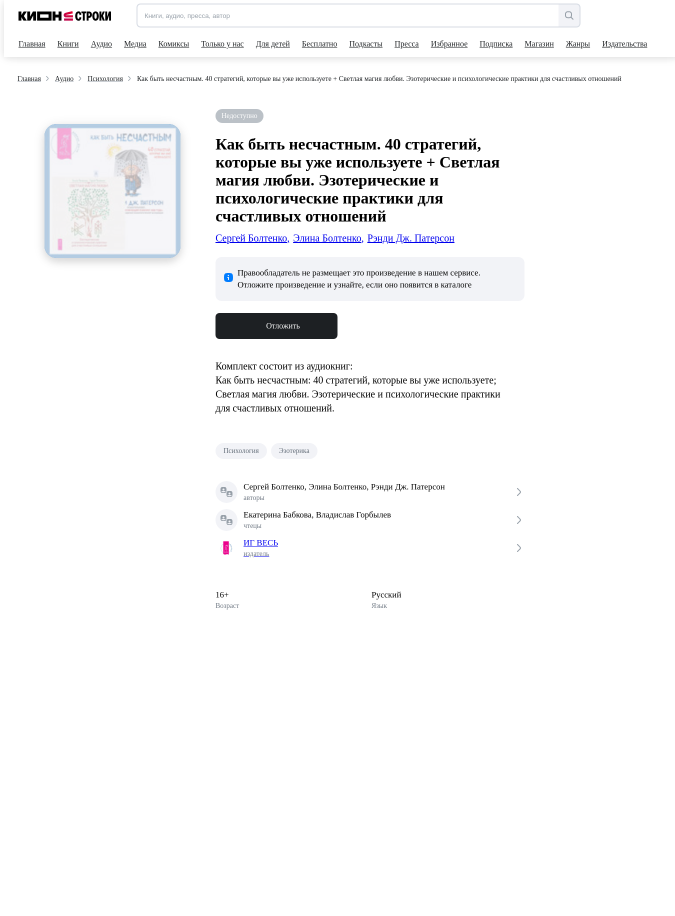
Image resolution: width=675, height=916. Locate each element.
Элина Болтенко (328, 238)
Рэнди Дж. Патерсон (411, 238)
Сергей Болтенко (253, 238)
